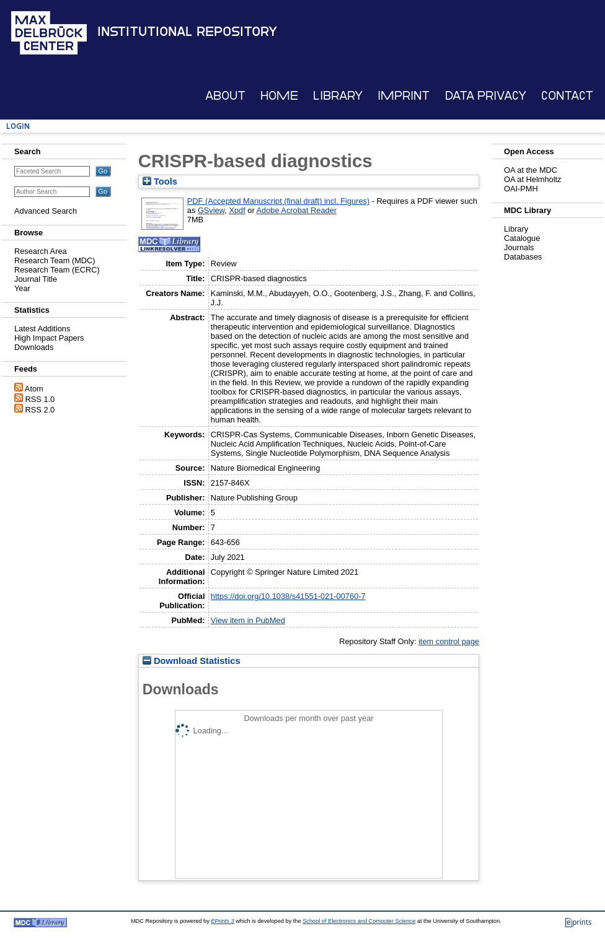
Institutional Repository (187, 31)
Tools (160, 181)
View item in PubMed (248, 620)
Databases (523, 256)
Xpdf (237, 210)
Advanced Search (45, 211)
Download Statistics (192, 661)
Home (279, 96)
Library (338, 96)
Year (22, 288)
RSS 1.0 (40, 399)
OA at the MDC (530, 170)
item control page (448, 641)
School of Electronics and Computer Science (358, 921)
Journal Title (35, 279)
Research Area (40, 251)
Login (18, 126)
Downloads (33, 347)
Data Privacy (485, 96)
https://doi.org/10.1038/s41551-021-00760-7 (288, 596)
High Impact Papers (49, 338)
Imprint (404, 96)
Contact (567, 96)
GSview (211, 210)
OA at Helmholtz (532, 179)
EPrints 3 (222, 921)
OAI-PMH (521, 188)
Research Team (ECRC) (57, 269)
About (225, 96)
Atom (34, 388)
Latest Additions (42, 328)
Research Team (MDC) (54, 260)
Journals (519, 247)
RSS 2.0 (40, 409)
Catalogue (522, 238)
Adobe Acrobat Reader (297, 210)
